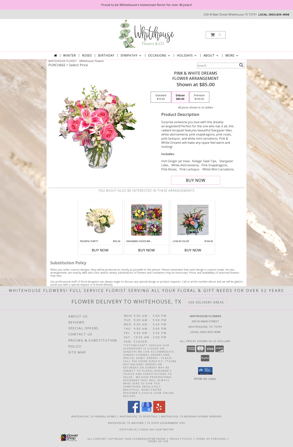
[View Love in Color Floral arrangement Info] (193, 220)
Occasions (159, 55)
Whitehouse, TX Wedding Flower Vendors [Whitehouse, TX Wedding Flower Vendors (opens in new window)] (191, 416)
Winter (69, 55)
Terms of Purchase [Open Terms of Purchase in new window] (211, 438)
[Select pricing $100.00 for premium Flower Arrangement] (199, 97)
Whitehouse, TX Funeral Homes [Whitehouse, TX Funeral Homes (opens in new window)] (93, 416)
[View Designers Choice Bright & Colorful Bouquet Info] (146, 220)
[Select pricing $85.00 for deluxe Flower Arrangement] (180, 97)
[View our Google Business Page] (146, 412)
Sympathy (131, 55)
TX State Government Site (166, 423)
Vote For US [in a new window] (128, 429)
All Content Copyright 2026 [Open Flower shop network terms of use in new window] (109, 438)
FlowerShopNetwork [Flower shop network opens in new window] (149, 438)
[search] (241, 65)
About (211, 55)
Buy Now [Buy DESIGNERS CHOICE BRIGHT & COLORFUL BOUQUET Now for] (146, 250)
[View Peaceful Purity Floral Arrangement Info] (100, 220)
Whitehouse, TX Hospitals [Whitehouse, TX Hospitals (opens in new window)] (139, 416)
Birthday (106, 55)
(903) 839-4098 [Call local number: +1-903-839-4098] (279, 14)
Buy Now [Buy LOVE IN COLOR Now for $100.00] (192, 250)
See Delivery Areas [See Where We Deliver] (206, 302)
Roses (87, 55)
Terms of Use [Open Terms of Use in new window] (158, 441)
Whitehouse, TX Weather (126, 423)
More (232, 55)
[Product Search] (217, 65)
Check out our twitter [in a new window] (157, 429)
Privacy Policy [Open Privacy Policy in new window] (180, 438)
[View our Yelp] (159, 412)
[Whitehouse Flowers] (146, 33)
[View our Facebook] (134, 412)
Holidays (187, 55)
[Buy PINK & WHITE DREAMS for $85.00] (195, 180)
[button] (216, 34)
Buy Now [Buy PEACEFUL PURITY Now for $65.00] (100, 250)
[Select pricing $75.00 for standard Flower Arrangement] (161, 97)
